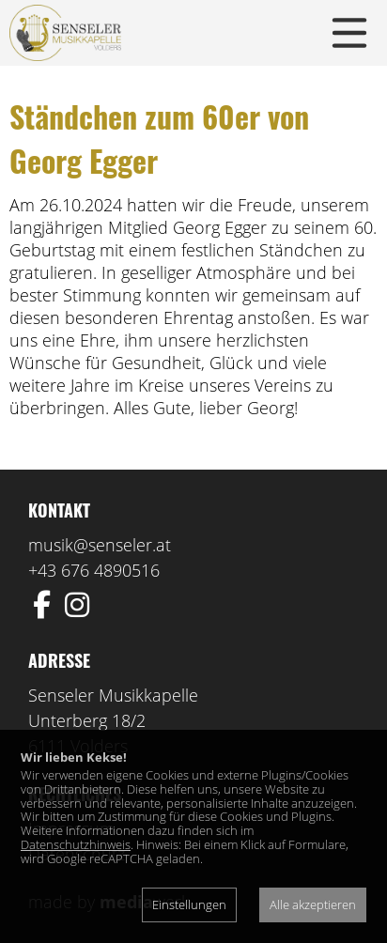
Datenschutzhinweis (76, 844)
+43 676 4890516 (94, 570)
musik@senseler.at (99, 544)
